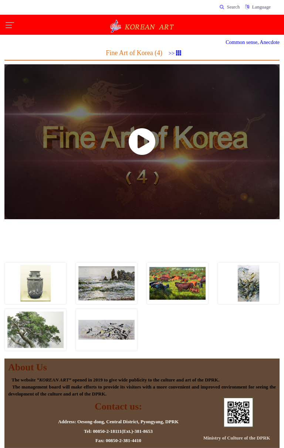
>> (175, 53)
